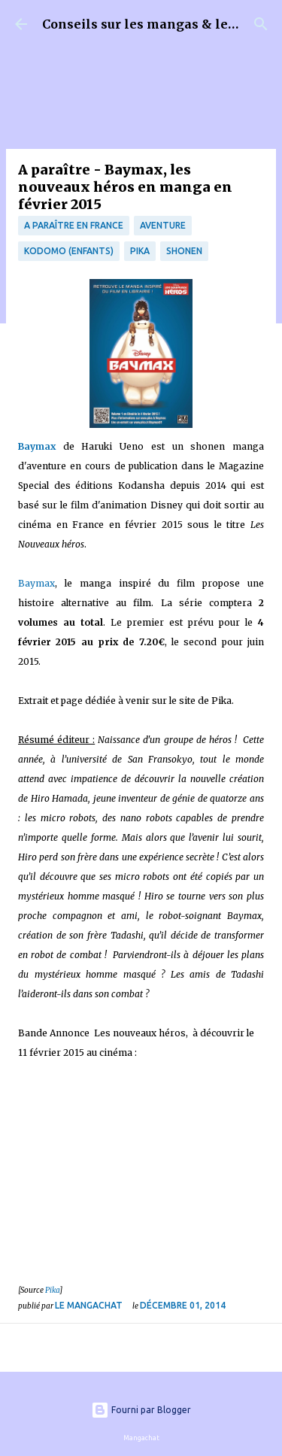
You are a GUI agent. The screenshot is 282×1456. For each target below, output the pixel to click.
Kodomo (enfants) (69, 251)
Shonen (184, 251)
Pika (140, 251)
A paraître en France (73, 225)
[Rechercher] (261, 24)
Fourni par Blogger (141, 1410)
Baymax (36, 583)
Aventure (163, 225)
